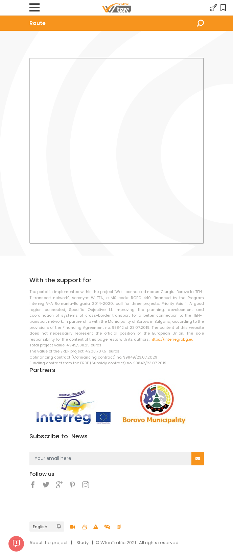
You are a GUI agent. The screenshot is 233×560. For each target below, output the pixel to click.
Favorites (224, 8)
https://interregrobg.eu (171, 339)
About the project (48, 542)
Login (213, 8)
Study (82, 542)
